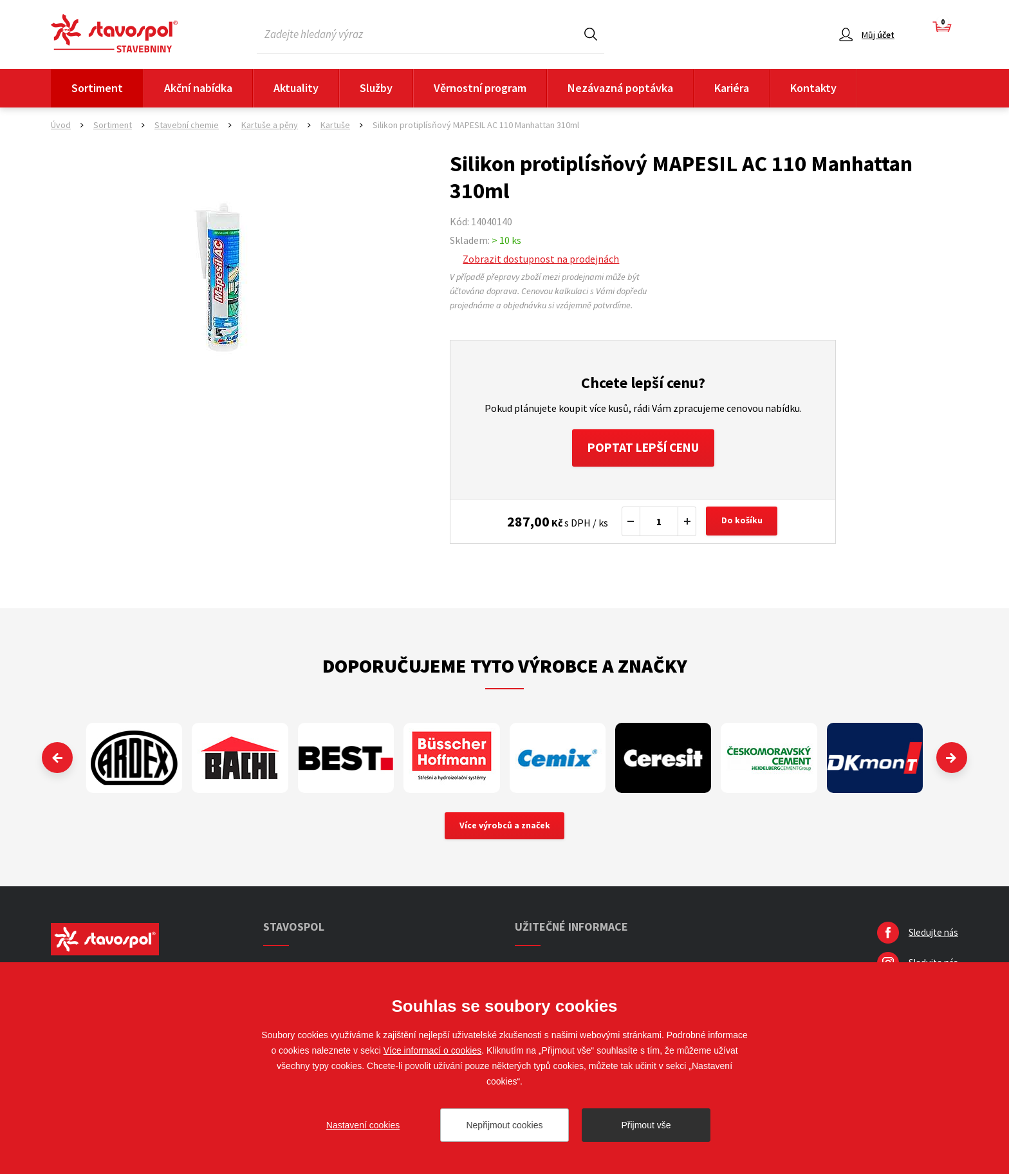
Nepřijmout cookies (504, 1125)
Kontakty (813, 87)
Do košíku (742, 522)
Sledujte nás (933, 935)
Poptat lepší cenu (643, 448)
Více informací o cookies (433, 1050)
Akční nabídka (198, 87)
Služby (376, 87)
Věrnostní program (480, 87)
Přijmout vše (646, 1125)
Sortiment (97, 87)
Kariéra (731, 87)
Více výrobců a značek (505, 828)
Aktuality (296, 87)
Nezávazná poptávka (620, 87)
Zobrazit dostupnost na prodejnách (541, 258)
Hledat (590, 33)
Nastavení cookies (363, 1125)
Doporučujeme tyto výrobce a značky (504, 667)
